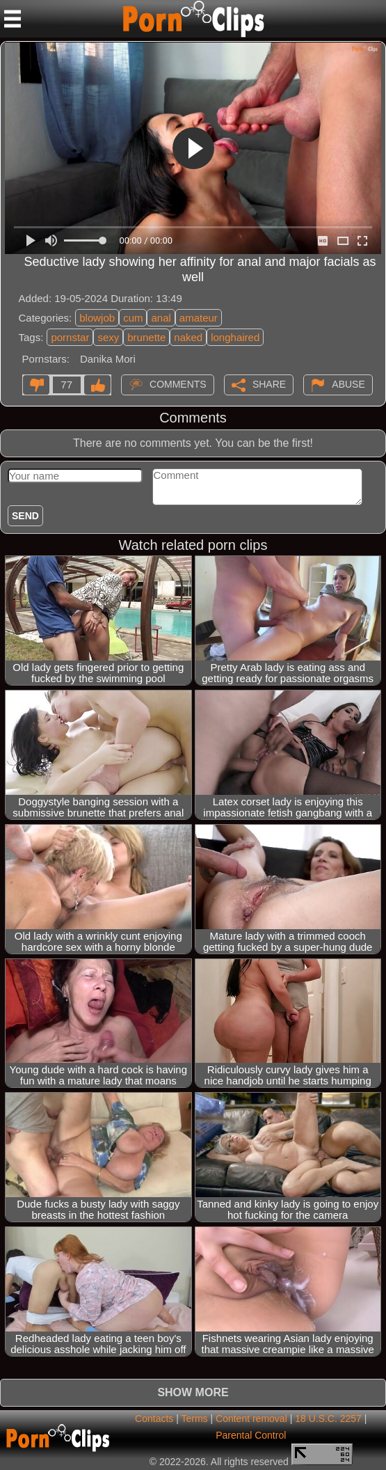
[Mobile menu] (12, 19)
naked (188, 337)
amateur (198, 318)
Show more (192, 1392)
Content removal (251, 1418)
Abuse (348, 384)
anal (160, 318)
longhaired (235, 337)
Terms (194, 1418)
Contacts (154, 1418)
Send (25, 515)
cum (133, 318)
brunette (146, 337)
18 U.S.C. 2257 (328, 1418)
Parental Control (251, 1435)
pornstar (70, 337)
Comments (178, 384)
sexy (108, 337)
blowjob (97, 318)
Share (269, 384)
